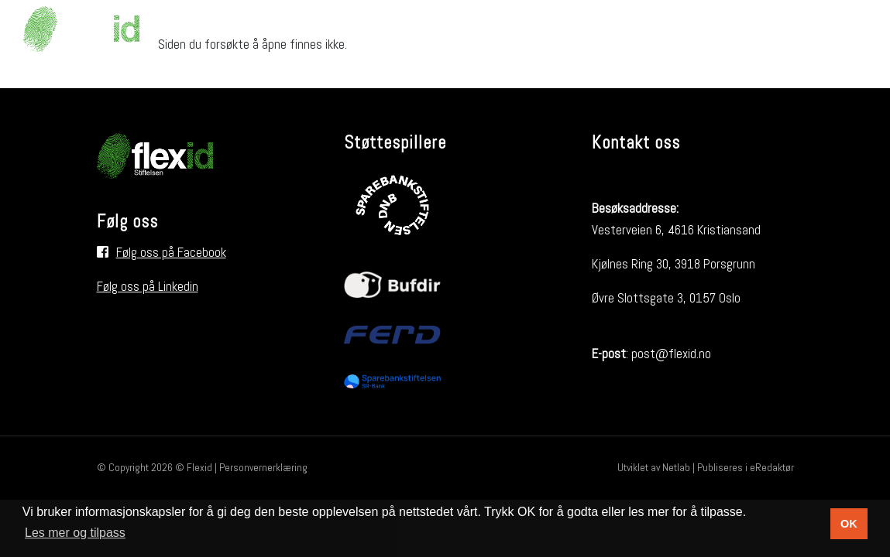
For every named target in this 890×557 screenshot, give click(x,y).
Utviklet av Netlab (653, 467)
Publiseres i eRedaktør (745, 467)
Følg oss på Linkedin (147, 286)
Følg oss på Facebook (171, 252)
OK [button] (848, 524)
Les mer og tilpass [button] (75, 532)
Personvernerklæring (263, 467)
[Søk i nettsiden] (849, 29)
